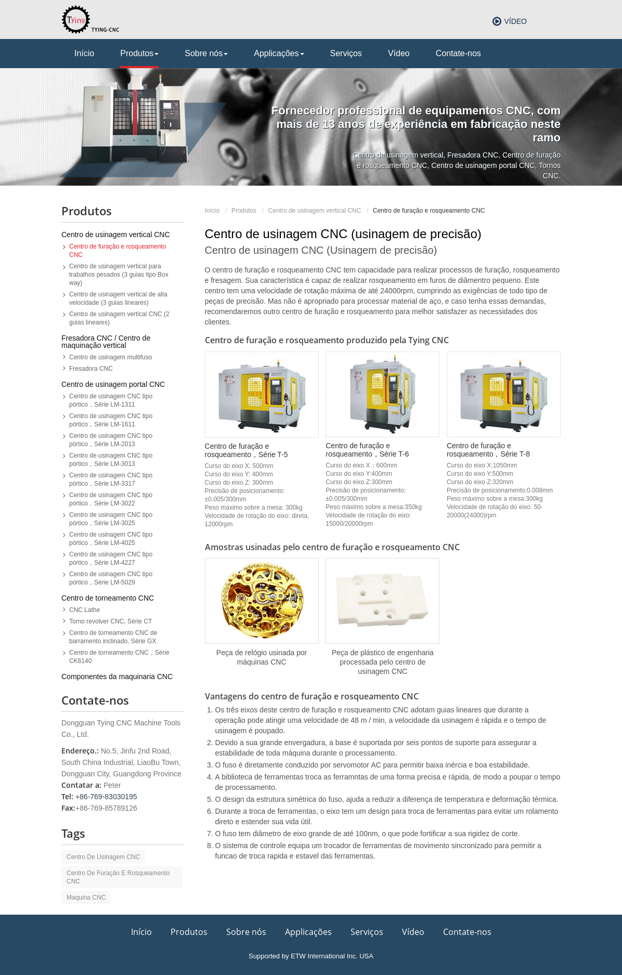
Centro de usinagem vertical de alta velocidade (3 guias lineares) (118, 298)
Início (84, 53)
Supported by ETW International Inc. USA (311, 956)
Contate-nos (458, 53)
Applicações (308, 932)
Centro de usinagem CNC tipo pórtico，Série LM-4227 (110, 558)
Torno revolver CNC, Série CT (110, 621)
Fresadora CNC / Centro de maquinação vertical (105, 341)
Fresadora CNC (91, 368)
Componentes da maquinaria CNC (117, 676)
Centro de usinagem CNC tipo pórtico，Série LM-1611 (110, 420)
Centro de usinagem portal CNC (113, 384)
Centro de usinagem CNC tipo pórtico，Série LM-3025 (110, 519)
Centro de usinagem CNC (103, 857)
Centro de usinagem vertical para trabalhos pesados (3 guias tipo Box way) (119, 275)
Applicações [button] (279, 53)
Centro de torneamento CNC (107, 598)
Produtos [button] (139, 53)
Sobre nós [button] (206, 53)
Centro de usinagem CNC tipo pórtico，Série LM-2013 (110, 440)
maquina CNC (86, 897)
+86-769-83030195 (106, 796)
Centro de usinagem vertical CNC (314, 210)
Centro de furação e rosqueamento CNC (117, 250)
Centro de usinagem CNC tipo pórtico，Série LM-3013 (110, 459)
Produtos (243, 210)
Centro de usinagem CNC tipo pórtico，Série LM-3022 (110, 499)
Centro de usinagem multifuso (110, 357)
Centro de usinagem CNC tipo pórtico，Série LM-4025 (110, 539)
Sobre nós (246, 932)
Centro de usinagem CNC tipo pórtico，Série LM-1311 (110, 400)
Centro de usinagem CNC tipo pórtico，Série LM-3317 (110, 479)
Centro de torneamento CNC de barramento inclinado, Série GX (113, 637)
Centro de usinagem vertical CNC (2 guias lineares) (119, 318)
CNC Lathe (84, 610)
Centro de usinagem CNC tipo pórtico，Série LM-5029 (110, 578)
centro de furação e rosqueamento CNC (118, 877)
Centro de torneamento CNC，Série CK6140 (119, 657)
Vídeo (515, 21)
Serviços (346, 53)
